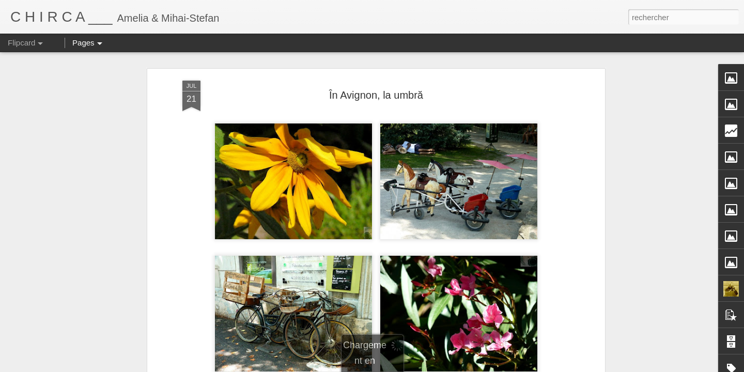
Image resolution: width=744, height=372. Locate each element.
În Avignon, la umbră (376, 95)
